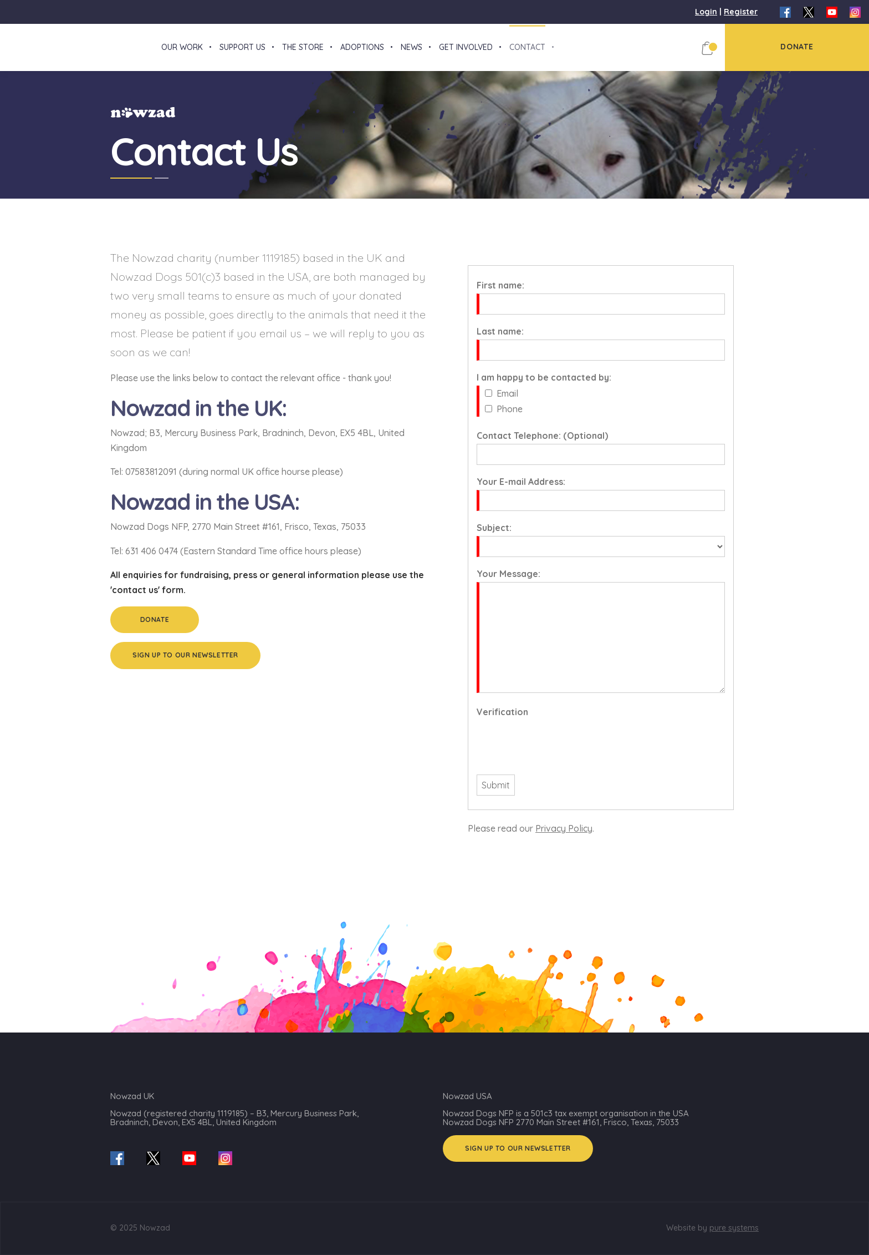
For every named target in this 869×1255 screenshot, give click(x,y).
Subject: (494, 537)
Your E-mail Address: (521, 491)
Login (706, 12)
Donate (155, 629)
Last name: (500, 341)
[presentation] (561, 751)
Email (507, 403)
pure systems (734, 1228)
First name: (500, 295)
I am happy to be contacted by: (544, 387)
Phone (510, 418)
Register (741, 12)
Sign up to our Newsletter (185, 665)
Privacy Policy (563, 838)
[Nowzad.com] (3, 52)
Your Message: (508, 583)
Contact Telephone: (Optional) (542, 445)
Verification (502, 721)
